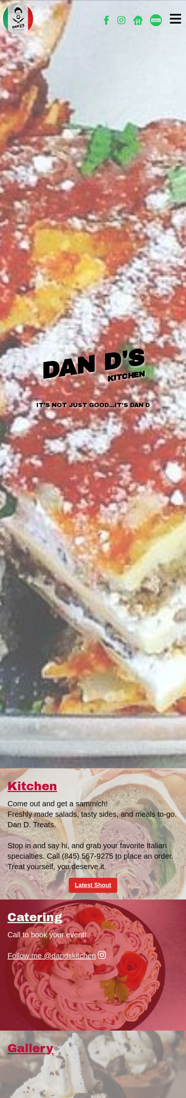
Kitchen (32, 786)
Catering (35, 917)
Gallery (30, 1048)
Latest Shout (93, 885)
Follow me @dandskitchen (57, 955)
